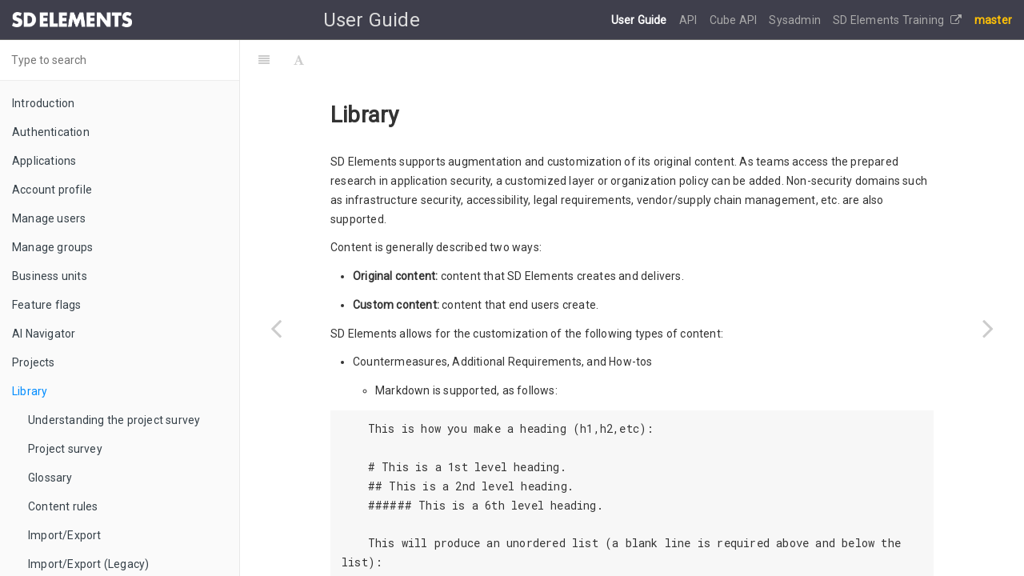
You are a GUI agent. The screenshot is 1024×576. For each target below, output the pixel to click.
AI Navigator (43, 333)
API (689, 20)
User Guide (640, 20)
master (993, 20)
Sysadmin (796, 20)
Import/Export (65, 535)
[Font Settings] (299, 60)
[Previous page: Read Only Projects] (276, 328)
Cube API (735, 20)
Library (29, 391)
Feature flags (47, 304)
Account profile (52, 189)
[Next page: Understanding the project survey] (988, 328)
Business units (49, 276)
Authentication (51, 132)
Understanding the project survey (114, 420)
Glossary (50, 477)
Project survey (65, 448)
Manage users (49, 218)
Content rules (63, 506)
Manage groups (53, 247)
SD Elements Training (897, 20)
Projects (33, 362)
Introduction (43, 103)
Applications (44, 160)
